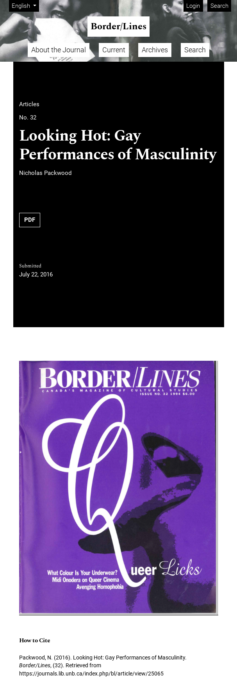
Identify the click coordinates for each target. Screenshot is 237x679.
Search (219, 5)
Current (113, 50)
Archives (155, 50)
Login (193, 5)
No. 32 (27, 117)
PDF (29, 219)
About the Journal (58, 50)
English (25, 5)
